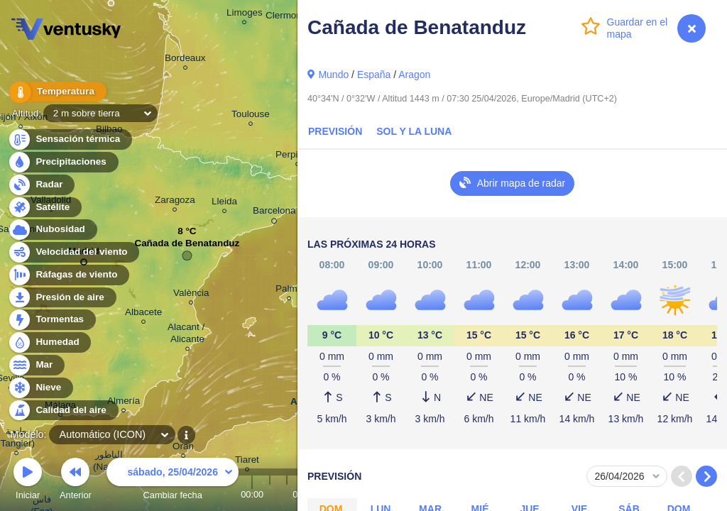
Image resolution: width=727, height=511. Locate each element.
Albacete (143, 314)
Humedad (49, 342)
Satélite (44, 207)
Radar (41, 185)
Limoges (244, 14)
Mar (36, 365)
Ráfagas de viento (68, 275)
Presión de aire (61, 297)
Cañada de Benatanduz (186, 247)
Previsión (335, 131)
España (373, 74)
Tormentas (51, 319)
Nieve (40, 388)
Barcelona (274, 213)
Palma (288, 290)
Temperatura (56, 92)
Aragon (414, 74)
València (191, 294)
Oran (183, 448)
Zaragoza (175, 201)
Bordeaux (185, 60)
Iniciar (27, 480)
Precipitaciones (62, 162)
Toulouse (250, 116)
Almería (123, 402)
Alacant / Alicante (187, 335)
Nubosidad (52, 229)
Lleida (224, 203)
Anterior (76, 480)
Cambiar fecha (172, 480)
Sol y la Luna (414, 131)
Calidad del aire (62, 410)
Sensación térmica (69, 139)
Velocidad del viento (73, 252)
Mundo (333, 74)
